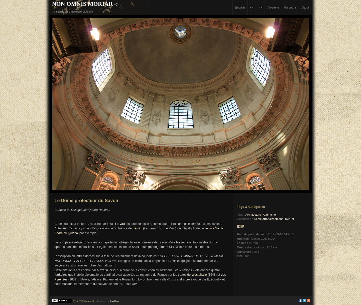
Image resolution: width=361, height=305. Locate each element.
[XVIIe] (289, 218)
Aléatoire (273, 7)
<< (252, 7)
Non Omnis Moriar (82, 4)
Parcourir (290, 7)
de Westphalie (197, 274)
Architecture (253, 214)
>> (260, 7)
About (305, 7)
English (240, 7)
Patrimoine (269, 214)
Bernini (137, 228)
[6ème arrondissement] (269, 218)
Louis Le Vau (116, 224)
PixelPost (114, 301)
